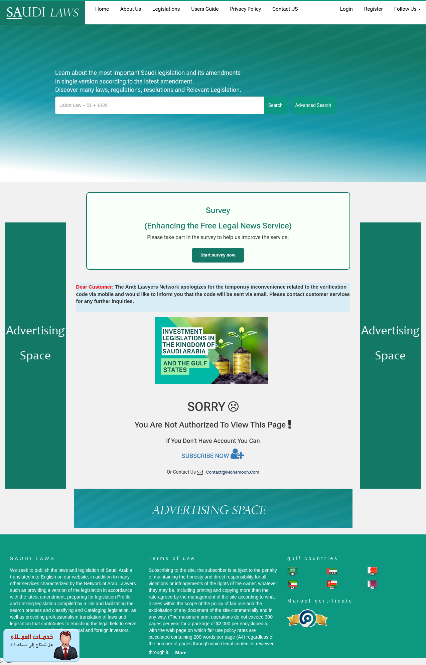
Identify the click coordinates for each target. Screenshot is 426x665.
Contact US (285, 9)
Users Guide (205, 9)
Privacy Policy (245, 9)
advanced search (313, 105)
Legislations (166, 9)
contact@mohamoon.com (232, 472)
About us (130, 9)
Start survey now (217, 255)
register (373, 9)
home (102, 9)
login (346, 9)
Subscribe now (213, 454)
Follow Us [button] (407, 9)
